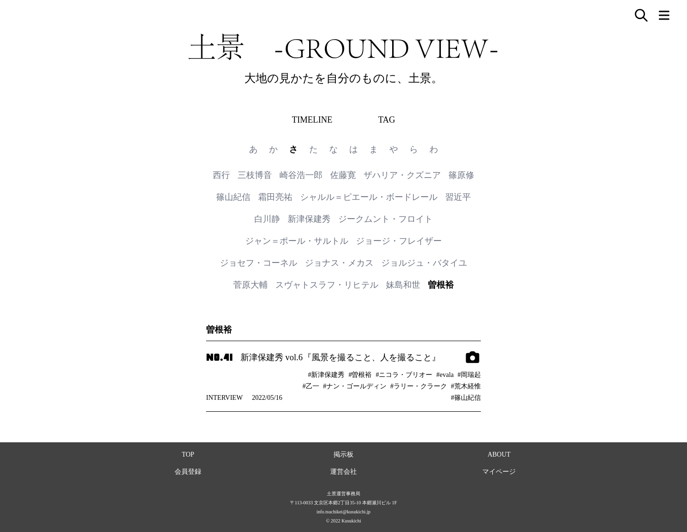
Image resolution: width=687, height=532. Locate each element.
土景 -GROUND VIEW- (343, 46)
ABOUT (499, 454)
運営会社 (343, 471)
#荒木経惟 (466, 386)
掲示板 (343, 454)
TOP (188, 454)
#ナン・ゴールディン (354, 386)
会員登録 (188, 471)
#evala (445, 374)
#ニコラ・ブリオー (403, 374)
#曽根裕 (360, 374)
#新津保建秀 (326, 374)
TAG (387, 120)
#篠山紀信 (466, 397)
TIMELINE (312, 120)
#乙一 (310, 386)
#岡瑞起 (469, 374)
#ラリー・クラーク (418, 386)
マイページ (499, 471)
